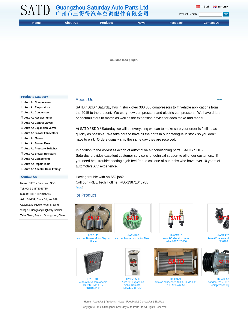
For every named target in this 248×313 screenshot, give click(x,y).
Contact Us (211, 22)
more (79, 187)
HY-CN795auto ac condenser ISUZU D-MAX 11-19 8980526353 (176, 282)
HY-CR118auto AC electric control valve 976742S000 (176, 238)
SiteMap (159, 301)
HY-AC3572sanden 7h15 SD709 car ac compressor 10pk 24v (223, 282)
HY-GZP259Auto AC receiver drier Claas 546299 (223, 238)
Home (36, 22)
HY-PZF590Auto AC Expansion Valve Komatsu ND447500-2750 (133, 284)
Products (106, 22)
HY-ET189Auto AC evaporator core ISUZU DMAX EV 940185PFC (93, 284)
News (142, 22)
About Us (71, 22)
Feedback (176, 22)
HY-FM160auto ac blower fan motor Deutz (133, 237)
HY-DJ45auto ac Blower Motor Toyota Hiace (93, 238)
